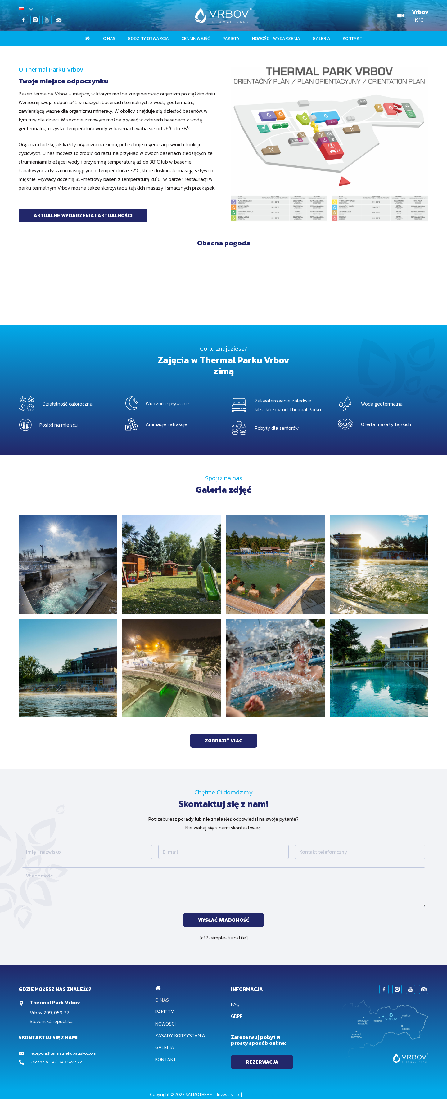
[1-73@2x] (68, 668)
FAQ (235, 1004)
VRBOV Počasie (223, 282)
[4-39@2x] (171, 564)
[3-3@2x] (68, 564)
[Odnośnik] (23, 19)
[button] (26, 10)
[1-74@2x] (379, 564)
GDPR (237, 1016)
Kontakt (165, 1059)
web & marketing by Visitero (270, 1094)
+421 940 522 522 (66, 1062)
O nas (162, 1000)
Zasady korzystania (180, 1035)
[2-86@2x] (275, 564)
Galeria (164, 1047)
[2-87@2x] (275, 668)
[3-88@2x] (171, 668)
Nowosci (165, 1023)
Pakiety (164, 1011)
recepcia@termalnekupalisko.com (63, 1053)
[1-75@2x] (379, 668)
